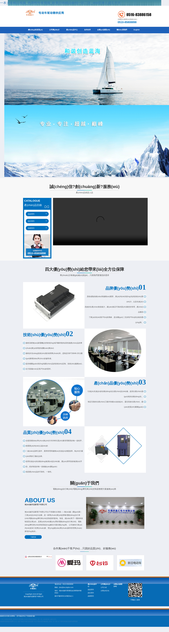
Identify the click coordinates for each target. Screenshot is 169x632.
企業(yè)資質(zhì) (113, 30)
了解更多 (32, 543)
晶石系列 (31, 227)
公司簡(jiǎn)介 (57, 30)
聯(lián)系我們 (133, 30)
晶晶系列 (31, 220)
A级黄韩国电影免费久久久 (9, 626)
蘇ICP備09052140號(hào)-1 (64, 601)
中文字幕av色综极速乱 (41, 626)
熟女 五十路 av (54, 626)
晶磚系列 (31, 234)
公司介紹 (104, 592)
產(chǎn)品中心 (77, 30)
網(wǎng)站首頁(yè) (36, 30)
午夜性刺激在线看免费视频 (68, 626)
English (32, 36)
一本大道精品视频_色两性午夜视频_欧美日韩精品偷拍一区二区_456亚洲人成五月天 (60, 3)
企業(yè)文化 (105, 596)
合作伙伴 (94, 30)
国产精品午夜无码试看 (25, 626)
